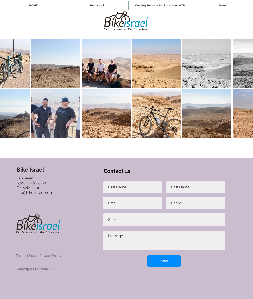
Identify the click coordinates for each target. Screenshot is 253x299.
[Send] (164, 261)
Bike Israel (30, 169)
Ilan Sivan (25, 178)
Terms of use (26, 255)
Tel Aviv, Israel (29, 187)
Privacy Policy (50, 255)
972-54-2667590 (31, 183)
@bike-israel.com (38, 192)
